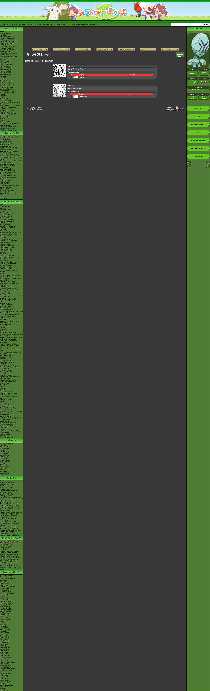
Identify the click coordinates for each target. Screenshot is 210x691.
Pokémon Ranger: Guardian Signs (11, 334)
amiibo (2, 429)
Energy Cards (4, 582)
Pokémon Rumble (6, 336)
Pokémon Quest (5, 268)
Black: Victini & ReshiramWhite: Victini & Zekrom (10, 509)
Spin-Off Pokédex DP (7, 82)
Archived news (5, 33)
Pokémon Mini (5, 395)
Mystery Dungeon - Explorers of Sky (10, 346)
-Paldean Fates (5, 613)
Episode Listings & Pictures (9, 136)
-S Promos (3, 688)
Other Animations (5, 187)
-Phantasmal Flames (7, 593)
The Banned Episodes (7, 166)
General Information (6, 443)
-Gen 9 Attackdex (5, 74)
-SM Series (4, 624)
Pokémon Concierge (7, 190)
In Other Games (5, 419)
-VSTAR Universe (6, 682)
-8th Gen (3, 95)
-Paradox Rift (4, 614)
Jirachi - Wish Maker (7, 494)
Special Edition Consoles (8, 422)
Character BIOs (5, 447)
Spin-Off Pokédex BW (7, 84)
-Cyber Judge (4, 680)
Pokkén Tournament (6, 295)
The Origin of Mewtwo (7, 482)
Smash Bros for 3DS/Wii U (9, 298)
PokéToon (3, 179)
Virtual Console (5, 421)
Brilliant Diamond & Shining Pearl (11, 232)
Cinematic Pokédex (6, 87)
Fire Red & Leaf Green (7, 362)
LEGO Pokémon (5, 115)
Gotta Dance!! (4, 549)
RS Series (3, 458)
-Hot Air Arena (4, 664)
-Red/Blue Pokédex (6, 37)
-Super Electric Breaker (7, 669)
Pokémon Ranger (6, 375)
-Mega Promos (5, 637)
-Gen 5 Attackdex (5, 68)
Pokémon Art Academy (7, 282)
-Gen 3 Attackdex (5, 64)
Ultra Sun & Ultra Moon (7, 255)
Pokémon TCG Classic (7, 587)
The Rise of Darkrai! (6, 502)
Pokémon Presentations (8, 114)
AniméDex (3, 138)
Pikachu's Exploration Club (9, 556)
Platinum (3, 331)
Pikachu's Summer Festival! (9, 551)
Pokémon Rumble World (8, 288)
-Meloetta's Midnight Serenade (10, 514)
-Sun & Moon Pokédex (7, 46)
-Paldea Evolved (5, 619)
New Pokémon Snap (7, 247)
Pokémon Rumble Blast (8, 316)
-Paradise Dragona (6, 670)
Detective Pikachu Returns (9, 226)
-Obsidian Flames (6, 618)
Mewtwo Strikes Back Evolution (10, 530)
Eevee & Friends (5, 564)
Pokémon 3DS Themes (7, 424)
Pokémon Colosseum (7, 365)
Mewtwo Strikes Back (7, 484)
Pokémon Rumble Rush (8, 264)
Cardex (2, 86)
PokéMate (3, 385)
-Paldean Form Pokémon (8, 130)
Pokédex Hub (48, 24)
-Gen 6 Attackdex (5, 69)
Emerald (3, 364)
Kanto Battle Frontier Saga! (9, 148)
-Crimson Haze (5, 677)
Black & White (4, 303)
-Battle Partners (5, 665)
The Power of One (6, 486)
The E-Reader (5, 383)
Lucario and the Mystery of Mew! (10, 497)
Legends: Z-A (4, 211)
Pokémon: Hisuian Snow (8, 175)
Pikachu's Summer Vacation (9, 541)
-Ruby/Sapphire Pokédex (8, 40)
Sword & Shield (5, 231)
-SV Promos (4, 639)
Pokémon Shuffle (5, 287)
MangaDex (3, 445)
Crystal (2, 390)
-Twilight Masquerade (7, 610)
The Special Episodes (7, 164)
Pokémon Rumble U (6, 309)
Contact (30, 24)
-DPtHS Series (5, 629)
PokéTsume (4, 198)
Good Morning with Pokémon (9, 185)
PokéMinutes (4, 182)
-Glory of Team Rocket (7, 662)
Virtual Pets (4, 427)
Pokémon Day (5, 112)
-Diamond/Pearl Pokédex (8, 41)
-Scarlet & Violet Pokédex (8, 56)
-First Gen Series (5, 634)
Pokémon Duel (5, 296)
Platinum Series (5, 465)
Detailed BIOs (4, 448)
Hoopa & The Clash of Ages (9, 522)
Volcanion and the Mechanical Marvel (10, 524)
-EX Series (3, 631)
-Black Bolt (3, 596)
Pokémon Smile (5, 244)
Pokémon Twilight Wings (8, 172)
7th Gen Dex (180, 55)
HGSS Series (4, 466)
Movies (11, 477)
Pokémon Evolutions (7, 174)
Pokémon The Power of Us (9, 528)
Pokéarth (93, 24)
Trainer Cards (4, 580)
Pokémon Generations (7, 171)
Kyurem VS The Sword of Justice (11, 512)
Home (14, 24)
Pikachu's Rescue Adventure (9, 543)
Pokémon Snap (5, 404)
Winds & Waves (5, 206)
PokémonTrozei (5, 378)
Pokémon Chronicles (7, 162)
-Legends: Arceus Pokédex (9, 53)
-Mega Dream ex (5, 652)
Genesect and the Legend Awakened (8, 516)
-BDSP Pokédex (5, 51)
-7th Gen (3, 97)
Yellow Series (4, 455)
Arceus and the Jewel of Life (9, 505)
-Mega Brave (4, 655)
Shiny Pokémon (5, 167)
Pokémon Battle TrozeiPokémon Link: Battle (10, 279)
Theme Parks (4, 118)
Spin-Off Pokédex (6, 81)
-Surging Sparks (5, 605)
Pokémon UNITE (5, 223)
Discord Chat (4, 122)
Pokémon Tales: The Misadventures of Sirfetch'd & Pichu (9, 193)
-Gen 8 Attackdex (5, 73)
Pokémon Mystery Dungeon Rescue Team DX (9, 241)
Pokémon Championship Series (10, 102)
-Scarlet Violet (4, 621)
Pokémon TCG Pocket (7, 228)
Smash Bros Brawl (6, 357)
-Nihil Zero (3, 651)
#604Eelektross (40, 109)
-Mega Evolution (5, 595)
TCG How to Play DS (7, 324)
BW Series (3, 468)
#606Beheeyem (169, 109)
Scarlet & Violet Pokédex (78, 24)
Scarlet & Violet (5, 210)
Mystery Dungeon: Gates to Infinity (11, 311)
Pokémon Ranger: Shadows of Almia (10, 349)
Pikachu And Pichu (6, 544)
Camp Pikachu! (5, 548)
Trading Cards (12, 572)
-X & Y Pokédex (5, 45)
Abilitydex (3, 79)
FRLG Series (4, 460)
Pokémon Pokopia (6, 214)
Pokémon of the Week (7, 92)
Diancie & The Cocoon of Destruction (8, 519)
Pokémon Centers (6, 100)
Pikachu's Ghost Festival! (8, 553)
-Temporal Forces (6, 611)
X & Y (2, 273)
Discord (38, 24)
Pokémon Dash (5, 368)
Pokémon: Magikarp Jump (8, 262)
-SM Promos (4, 642)
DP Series (3, 463)
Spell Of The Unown (6, 487)
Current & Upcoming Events (9, 123)
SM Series (3, 475)
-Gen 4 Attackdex (5, 66)
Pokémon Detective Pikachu (9, 535)
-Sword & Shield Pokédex (8, 50)
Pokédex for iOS (5, 326)
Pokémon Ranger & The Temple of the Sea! (11, 499)
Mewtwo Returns (5, 489)
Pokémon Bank (5, 277)
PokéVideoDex (5, 184)
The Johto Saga (5, 144)
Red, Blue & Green (6, 400)
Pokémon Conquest (6, 313)
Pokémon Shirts (5, 117)
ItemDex (3, 76)
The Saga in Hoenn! (6, 146)
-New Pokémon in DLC (7, 128)
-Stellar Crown (5, 606)
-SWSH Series (5, 623)
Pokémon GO (4, 218)
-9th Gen (3, 94)
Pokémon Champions (7, 213)
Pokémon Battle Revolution (9, 344)
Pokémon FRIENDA (6, 437)
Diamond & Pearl (5, 329)
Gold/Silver (3, 388)
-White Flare (4, 598)
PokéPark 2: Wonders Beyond (10, 314)
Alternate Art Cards (6, 583)
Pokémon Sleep (5, 224)
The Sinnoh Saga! (6, 149)
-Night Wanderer (5, 673)
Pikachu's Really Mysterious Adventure (9, 561)
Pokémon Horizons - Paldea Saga (11, 161)
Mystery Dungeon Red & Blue (10, 377)
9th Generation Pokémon (8, 127)
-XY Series (3, 626)
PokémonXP (4, 104)
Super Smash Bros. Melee (8, 396)
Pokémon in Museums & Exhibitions (8, 108)
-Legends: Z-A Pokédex (8, 58)
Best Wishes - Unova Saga (9, 151)
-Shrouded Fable (5, 608)
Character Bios (5, 139)
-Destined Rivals (5, 600)
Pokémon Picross (6, 291)
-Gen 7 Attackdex (5, 71)
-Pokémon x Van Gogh (7, 110)
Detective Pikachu (6, 267)
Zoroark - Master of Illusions (9, 507)
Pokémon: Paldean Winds (8, 177)
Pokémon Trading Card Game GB (11, 411)
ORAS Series (4, 473)
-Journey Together (6, 601)
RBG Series (4, 453)
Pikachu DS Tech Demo (8, 380)
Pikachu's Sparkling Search (9, 559)
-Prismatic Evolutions (7, 603)
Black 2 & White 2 (6, 305)
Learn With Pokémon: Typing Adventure (9, 322)
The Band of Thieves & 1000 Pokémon (9, 284)
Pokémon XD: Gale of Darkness (10, 367)
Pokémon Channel (6, 370)
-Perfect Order (5, 590)
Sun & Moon (4, 254)
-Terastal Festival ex (6, 667)
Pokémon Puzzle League (8, 403)
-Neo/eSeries (4, 632)
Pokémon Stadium (6, 409)
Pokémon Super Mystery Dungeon (11, 290)
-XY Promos (4, 644)
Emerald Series (5, 461)
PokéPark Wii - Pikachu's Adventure (8, 341)
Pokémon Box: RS (6, 372)
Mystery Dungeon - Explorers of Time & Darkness (10, 353)
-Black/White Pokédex (7, 43)
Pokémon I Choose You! (8, 527)
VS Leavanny (83, 77)
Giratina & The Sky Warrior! (9, 504)
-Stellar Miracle (5, 672)
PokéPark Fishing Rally (7, 382)
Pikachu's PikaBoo (6, 546)
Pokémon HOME (5, 236)
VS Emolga (82, 96)
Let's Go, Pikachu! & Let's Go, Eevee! (10, 258)
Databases (11, 28)
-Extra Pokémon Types (7, 578)
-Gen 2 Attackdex (5, 63)
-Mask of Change (5, 675)
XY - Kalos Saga (5, 153)
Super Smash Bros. (6, 413)
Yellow (2, 401)
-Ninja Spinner (5, 649)
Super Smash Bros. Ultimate (9, 270)
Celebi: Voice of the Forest (9, 491)
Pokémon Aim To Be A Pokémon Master (10, 158)
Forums (22, 24)
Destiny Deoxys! (5, 496)
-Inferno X (3, 654)
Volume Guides (5, 452)
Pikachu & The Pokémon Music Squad (10, 568)
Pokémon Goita (5, 434)
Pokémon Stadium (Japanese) (10, 408)
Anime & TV (11, 133)
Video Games (11, 201)
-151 (1, 616)
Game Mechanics (6, 89)
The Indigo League (6, 141)
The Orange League (6, 143)
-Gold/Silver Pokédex (7, 38)
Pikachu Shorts (11, 538)
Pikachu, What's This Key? (9, 566)
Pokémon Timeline (6, 99)
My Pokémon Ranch (6, 355)
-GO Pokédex (4, 55)
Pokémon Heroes (6, 492)
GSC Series (4, 457)
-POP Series (4, 646)
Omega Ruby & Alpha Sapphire (10, 275)
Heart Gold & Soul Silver (8, 332)
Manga (12, 440)
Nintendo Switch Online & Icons (10, 431)
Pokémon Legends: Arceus (9, 234)
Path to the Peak (5, 180)
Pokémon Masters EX (7, 221)
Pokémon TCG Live (6, 250)
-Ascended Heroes (6, 592)
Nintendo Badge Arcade (8, 300)
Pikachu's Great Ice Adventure (10, 557)
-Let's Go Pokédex (6, 48)
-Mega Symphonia (6, 657)
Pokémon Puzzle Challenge (9, 393)
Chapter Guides (5, 450)
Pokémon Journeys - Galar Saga (11, 156)
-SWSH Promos (5, 641)
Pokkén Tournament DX (8, 265)
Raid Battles (4, 585)
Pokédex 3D (4, 318)
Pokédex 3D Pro (5, 319)
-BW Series (4, 628)
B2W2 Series (4, 470)
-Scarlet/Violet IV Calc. (7, 91)
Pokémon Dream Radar (8, 306)
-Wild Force (4, 678)
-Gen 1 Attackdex (5, 61)
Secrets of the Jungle (7, 532)
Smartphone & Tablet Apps (9, 426)
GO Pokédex (61, 24)
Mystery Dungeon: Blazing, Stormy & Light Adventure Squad (11, 338)
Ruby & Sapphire (5, 360)
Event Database (5, 125)
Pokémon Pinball (5, 406)
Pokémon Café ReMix (7, 219)
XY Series (3, 471)
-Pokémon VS (4, 683)
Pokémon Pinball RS (7, 373)
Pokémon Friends (6, 216)
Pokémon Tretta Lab (6, 308)
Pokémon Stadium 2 (6, 391)
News (2, 32)
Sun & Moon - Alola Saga (8, 154)
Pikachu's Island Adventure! (9, 554)
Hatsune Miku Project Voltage (10, 105)
